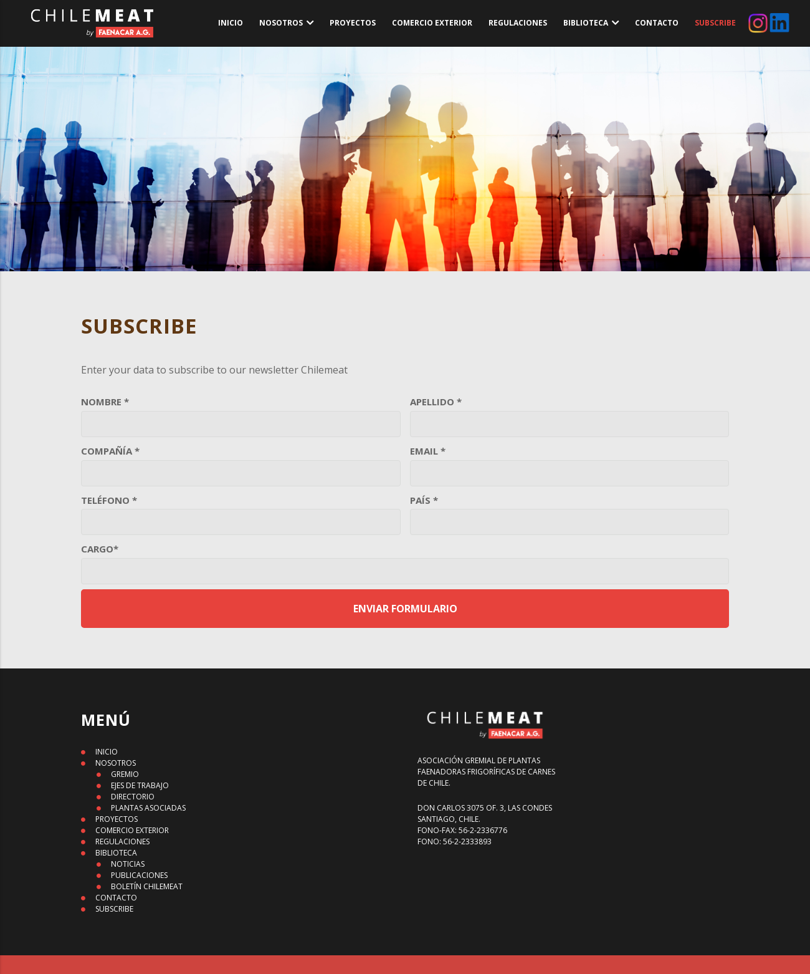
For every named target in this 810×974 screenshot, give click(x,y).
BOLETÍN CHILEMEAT (147, 886)
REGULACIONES (517, 22)
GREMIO (125, 774)
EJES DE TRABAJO (140, 785)
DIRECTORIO (133, 796)
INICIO (230, 22)
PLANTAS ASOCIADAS (148, 808)
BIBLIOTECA (585, 22)
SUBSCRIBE (715, 22)
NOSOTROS (281, 22)
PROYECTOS (353, 22)
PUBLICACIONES (139, 875)
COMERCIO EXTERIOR (432, 22)
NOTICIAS (128, 864)
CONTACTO (657, 22)
